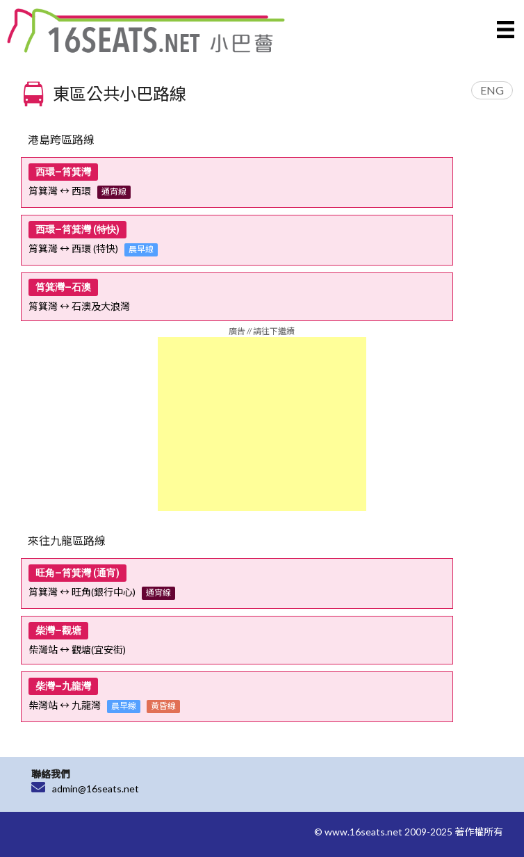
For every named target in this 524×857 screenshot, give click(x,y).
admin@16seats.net (95, 788)
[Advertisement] (262, 424)
